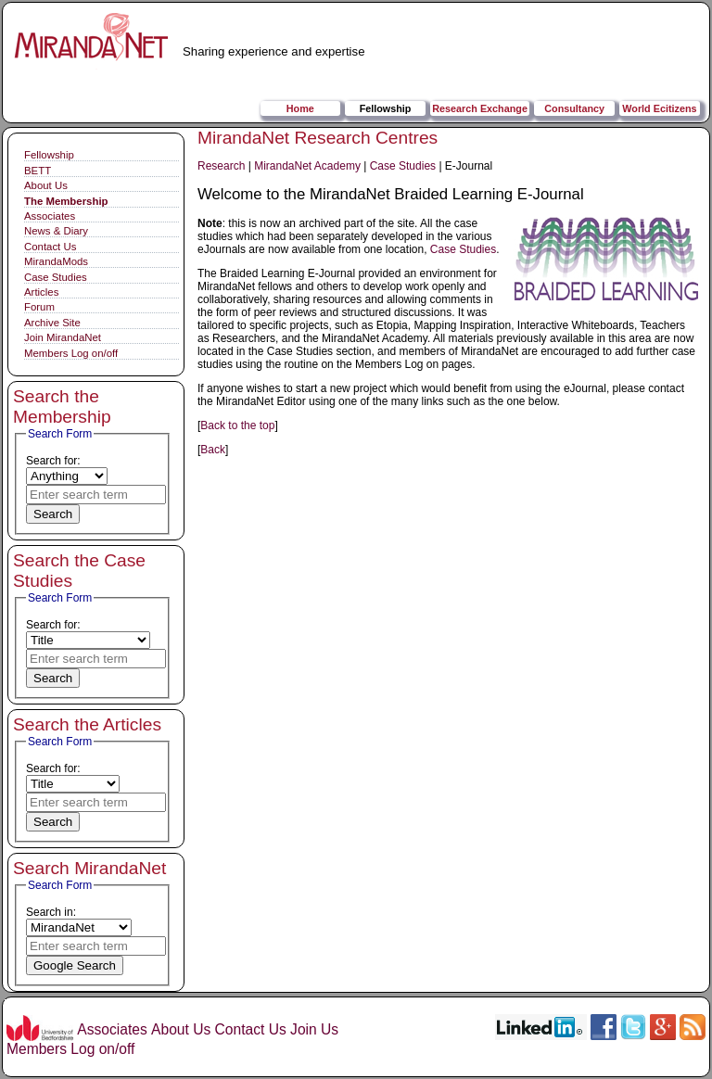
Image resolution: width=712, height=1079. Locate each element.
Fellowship (386, 108)
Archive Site (52, 322)
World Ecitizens (659, 108)
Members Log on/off (71, 353)
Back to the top (237, 425)
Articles (41, 292)
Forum (39, 306)
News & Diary (56, 230)
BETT (37, 170)
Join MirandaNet (62, 337)
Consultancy (574, 108)
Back (212, 449)
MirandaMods (56, 261)
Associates (49, 216)
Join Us (314, 1029)
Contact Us (50, 246)
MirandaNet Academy (307, 165)
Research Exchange (480, 108)
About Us (46, 185)
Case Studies (55, 277)
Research (221, 165)
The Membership (66, 201)
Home (300, 108)
